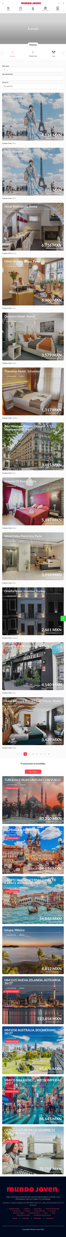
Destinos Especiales (51, 1209)
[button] (3, 3)
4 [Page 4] (36, 754)
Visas (45, 1213)
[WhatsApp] (63, 3)
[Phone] (59, 3)
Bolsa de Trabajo (17, 1213)
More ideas (33, 772)
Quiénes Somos (13, 1209)
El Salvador (37, 1218)
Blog (52, 1213)
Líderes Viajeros (33, 1213)
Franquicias (15, 1211)
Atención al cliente (22, 1215)
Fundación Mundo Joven (41, 1215)
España (15, 1218)
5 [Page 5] (40, 754)
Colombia (25, 1218)
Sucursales (37, 1209)
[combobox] (33, 78)
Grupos (26, 1211)
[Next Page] (45, 754)
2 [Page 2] (29, 754)
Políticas (26, 1209)
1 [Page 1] (25, 754)
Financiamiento (38, 1211)
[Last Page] (49, 754)
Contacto (51, 1211)
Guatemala (49, 1218)
